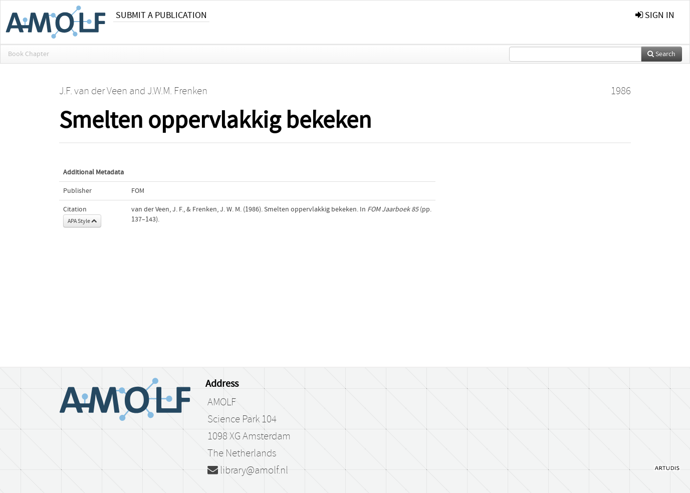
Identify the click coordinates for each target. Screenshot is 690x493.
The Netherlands (241, 453)
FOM (137, 191)
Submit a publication (161, 15)
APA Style (82, 220)
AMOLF (221, 402)
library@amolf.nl (247, 470)
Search (661, 54)
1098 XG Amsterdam (249, 436)
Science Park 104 (242, 419)
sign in (654, 15)
